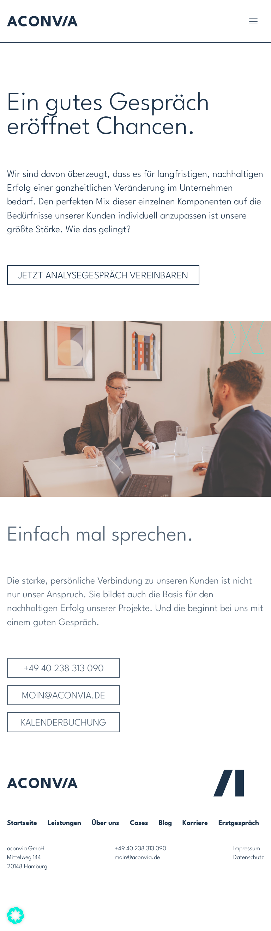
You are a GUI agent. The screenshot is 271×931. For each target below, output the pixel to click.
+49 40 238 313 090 (64, 676)
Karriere (195, 823)
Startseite (22, 823)
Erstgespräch (238, 823)
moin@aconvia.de (137, 858)
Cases (139, 823)
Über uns (105, 823)
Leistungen (64, 823)
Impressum (246, 849)
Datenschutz (248, 858)
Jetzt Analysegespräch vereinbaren (103, 275)
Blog (165, 823)
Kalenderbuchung (63, 730)
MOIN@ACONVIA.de (64, 703)
